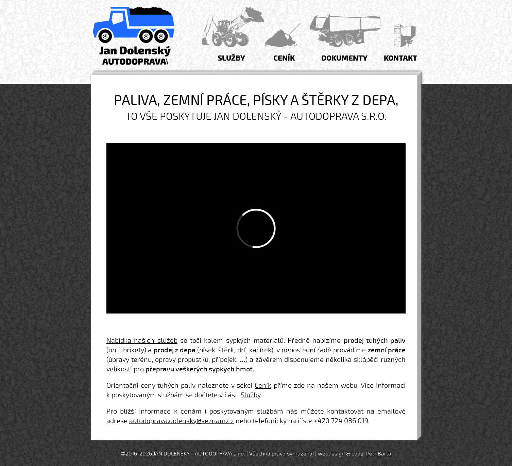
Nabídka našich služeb (141, 340)
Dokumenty (344, 58)
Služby (231, 58)
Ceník (284, 58)
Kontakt (400, 58)
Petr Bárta (378, 453)
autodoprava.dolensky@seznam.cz (181, 421)
